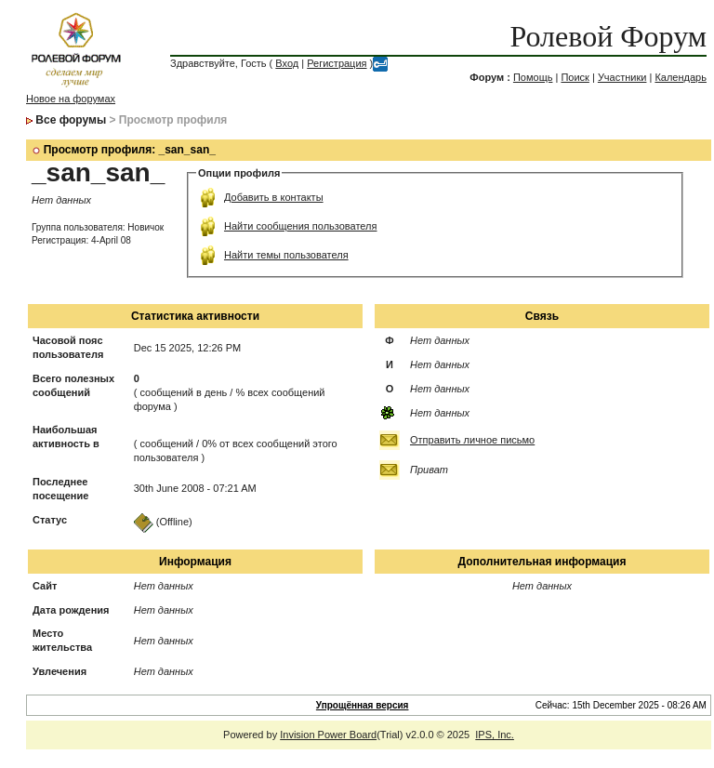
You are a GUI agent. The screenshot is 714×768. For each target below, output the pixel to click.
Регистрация (336, 63)
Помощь (533, 77)
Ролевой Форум (608, 36)
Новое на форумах (70, 98)
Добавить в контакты (274, 197)
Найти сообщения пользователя (300, 226)
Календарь (680, 77)
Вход (286, 63)
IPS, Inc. (494, 734)
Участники (622, 77)
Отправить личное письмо (472, 439)
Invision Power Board (328, 734)
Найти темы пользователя (286, 254)
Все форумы (70, 119)
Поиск (574, 77)
